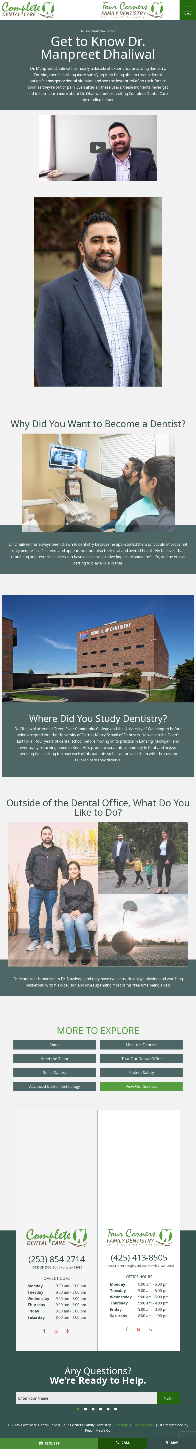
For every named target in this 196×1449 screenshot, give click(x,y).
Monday (35, 1286)
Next (168, 1398)
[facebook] (44, 1331)
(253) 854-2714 (56, 1260)
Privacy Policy (143, 1425)
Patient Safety (141, 1072)
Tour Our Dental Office (141, 1058)
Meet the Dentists (141, 1045)
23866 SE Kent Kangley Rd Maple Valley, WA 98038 (139, 1266)
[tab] (78, 1409)
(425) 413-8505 (139, 1258)
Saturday (36, 1317)
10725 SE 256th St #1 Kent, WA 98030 (56, 1267)
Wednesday (38, 1298)
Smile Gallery (54, 1072)
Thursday (36, 1305)
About (54, 1045)
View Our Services (141, 1086)
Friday (33, 1311)
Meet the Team (54, 1058)
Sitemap (121, 1425)
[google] (56, 1331)
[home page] (28, 10)
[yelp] (68, 1331)
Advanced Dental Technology (54, 1086)
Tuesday (35, 1292)
